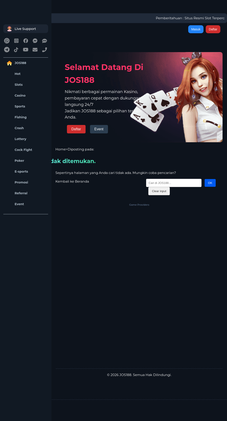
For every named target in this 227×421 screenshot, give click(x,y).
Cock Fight (19, 150)
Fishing (16, 117)
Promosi (17, 182)
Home (60, 149)
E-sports (17, 171)
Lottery (16, 139)
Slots (14, 85)
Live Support (21, 29)
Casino (15, 95)
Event (15, 204)
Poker (15, 161)
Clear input (159, 191)
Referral (16, 193)
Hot (13, 74)
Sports (15, 106)
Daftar (213, 29)
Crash (15, 128)
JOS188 (16, 63)
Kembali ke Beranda (72, 181)
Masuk (195, 29)
